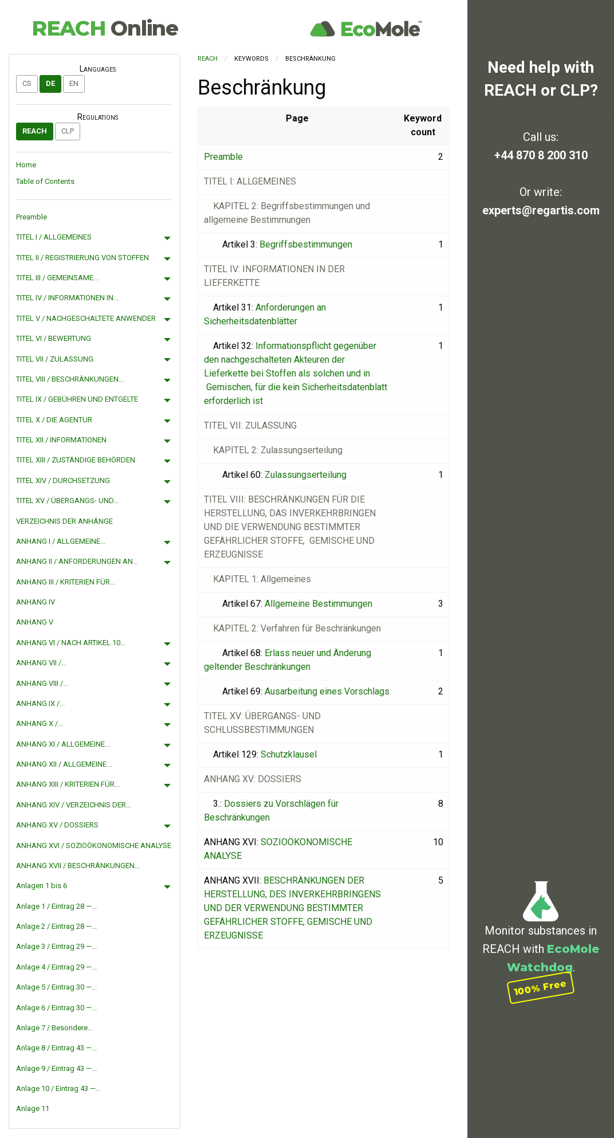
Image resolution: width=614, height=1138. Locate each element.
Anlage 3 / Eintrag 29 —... (56, 946)
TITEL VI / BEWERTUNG (53, 338)
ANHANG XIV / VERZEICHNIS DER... (73, 804)
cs (27, 83)
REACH (105, 28)
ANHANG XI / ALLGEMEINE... (63, 744)
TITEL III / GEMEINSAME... (57, 277)
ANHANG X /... (39, 723)
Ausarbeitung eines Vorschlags (327, 691)
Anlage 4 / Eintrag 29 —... (56, 967)
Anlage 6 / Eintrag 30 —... (56, 1007)
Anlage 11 (32, 1108)
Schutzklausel (289, 754)
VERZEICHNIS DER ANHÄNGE (64, 521)
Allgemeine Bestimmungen (318, 603)
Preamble (31, 217)
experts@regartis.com (541, 210)
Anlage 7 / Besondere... (54, 1027)
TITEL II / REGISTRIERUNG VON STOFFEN (82, 257)
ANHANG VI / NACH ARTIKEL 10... (70, 642)
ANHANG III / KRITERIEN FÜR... (65, 582)
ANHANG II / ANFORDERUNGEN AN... (77, 561)
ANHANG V (34, 622)
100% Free (540, 988)
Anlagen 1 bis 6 (41, 885)
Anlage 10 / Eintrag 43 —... (58, 1088)
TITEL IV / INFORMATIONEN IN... (67, 297)
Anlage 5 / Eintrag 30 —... (56, 987)
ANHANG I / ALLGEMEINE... (60, 541)
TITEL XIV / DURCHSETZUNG (63, 480)
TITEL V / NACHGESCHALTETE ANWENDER (86, 318)
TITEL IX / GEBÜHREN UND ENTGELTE (77, 399)
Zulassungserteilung (306, 474)
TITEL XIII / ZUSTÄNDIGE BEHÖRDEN (75, 460)
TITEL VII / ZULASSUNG (54, 359)
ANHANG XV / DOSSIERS (57, 825)
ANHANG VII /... (41, 662)
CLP (67, 131)
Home (26, 164)
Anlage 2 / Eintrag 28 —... (56, 926)
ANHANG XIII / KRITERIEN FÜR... (68, 784)
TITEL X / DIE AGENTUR (54, 419)
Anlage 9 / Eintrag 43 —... (56, 1068)
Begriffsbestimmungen (305, 244)
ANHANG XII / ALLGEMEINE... (64, 764)
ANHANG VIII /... (42, 683)
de (50, 83)
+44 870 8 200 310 (541, 155)
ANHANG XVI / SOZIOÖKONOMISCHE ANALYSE (93, 845)
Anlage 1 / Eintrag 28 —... (56, 906)
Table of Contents (45, 181)
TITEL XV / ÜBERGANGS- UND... (67, 500)
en (73, 83)
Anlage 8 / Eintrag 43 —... (56, 1047)
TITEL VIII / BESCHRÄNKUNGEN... (70, 379)
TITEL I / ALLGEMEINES (54, 237)
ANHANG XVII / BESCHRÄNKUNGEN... (78, 865)
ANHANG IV (35, 602)
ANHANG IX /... (40, 703)
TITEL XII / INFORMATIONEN (61, 439)
